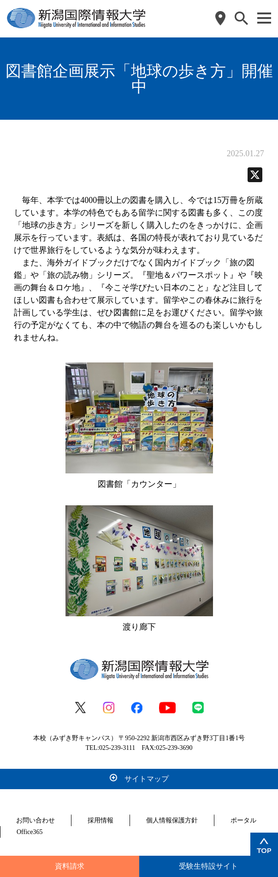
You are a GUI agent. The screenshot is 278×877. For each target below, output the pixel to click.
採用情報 (100, 820)
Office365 (30, 831)
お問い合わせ (35, 820)
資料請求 (69, 866)
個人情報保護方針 (172, 820)
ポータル (243, 820)
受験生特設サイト (208, 866)
